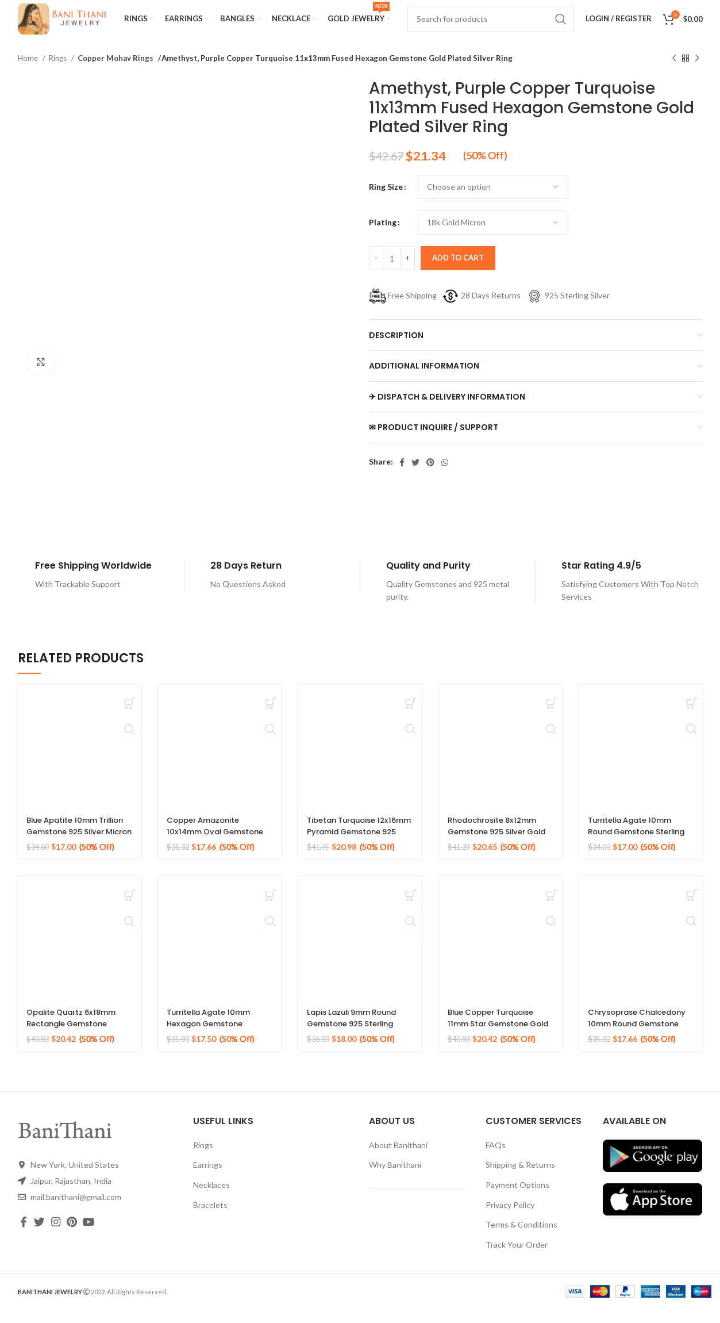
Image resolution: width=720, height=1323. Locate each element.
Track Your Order (517, 1258)
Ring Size (386, 200)
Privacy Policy (510, 1219)
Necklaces (211, 1198)
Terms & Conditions (521, 1238)
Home (29, 71)
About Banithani (398, 1159)
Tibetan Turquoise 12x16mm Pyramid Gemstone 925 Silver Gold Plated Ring (350, 850)
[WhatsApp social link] (445, 476)
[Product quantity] (392, 272)
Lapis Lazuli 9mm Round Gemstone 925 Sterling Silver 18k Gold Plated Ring (356, 1042)
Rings (58, 71)
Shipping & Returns (520, 1178)
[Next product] (697, 72)
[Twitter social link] (415, 476)
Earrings (207, 1178)
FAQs (496, 1159)
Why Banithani (395, 1178)
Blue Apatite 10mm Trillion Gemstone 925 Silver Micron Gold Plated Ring (78, 850)
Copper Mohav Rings (114, 71)
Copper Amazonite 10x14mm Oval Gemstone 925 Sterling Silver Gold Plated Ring (219, 850)
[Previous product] (674, 72)
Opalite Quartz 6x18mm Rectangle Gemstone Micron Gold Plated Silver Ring (78, 1042)
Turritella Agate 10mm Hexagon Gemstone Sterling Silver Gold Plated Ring (213, 1042)
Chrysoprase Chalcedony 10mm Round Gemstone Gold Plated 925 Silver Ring (636, 1042)
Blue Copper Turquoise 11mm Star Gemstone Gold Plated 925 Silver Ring (496, 1042)
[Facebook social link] (402, 476)
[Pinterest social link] (430, 476)
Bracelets (210, 1219)
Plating (382, 236)
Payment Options (517, 1198)
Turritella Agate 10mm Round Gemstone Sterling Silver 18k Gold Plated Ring (635, 850)
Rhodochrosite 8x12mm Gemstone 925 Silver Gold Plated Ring (496, 845)
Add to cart (458, 271)
